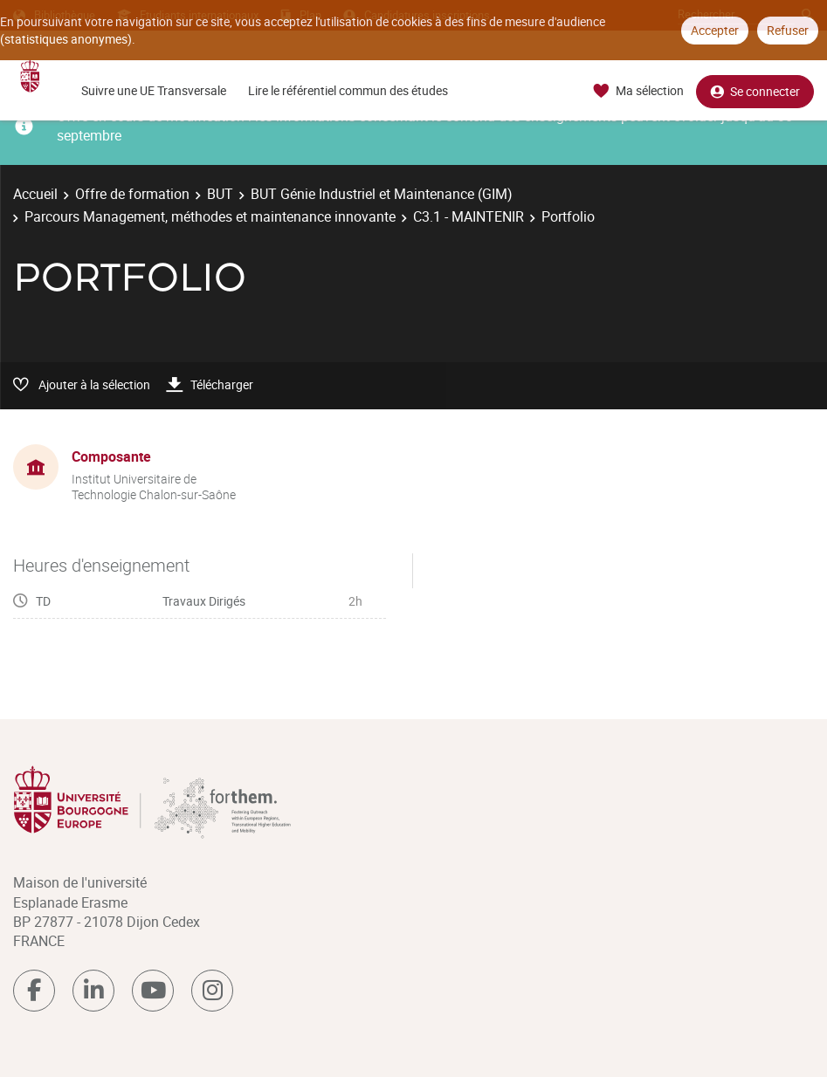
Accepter (715, 30)
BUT (220, 193)
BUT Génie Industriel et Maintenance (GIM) (382, 193)
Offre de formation (132, 193)
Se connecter (755, 91)
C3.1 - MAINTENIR (468, 216)
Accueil (35, 193)
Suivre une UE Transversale (153, 90)
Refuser (788, 30)
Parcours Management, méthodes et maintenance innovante (210, 216)
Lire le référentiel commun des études (348, 90)
